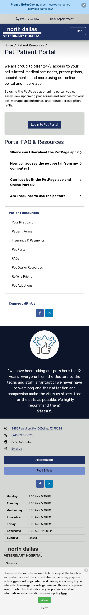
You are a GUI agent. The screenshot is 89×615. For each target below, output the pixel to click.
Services (11, 563)
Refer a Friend (22, 276)
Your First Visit (22, 222)
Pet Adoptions (22, 285)
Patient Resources (30, 45)
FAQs (15, 258)
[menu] (78, 31)
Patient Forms (22, 231)
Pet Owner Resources (27, 267)
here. (64, 593)
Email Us (17, 448)
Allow (44, 600)
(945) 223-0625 (22, 435)
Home (9, 45)
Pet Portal (19, 249)
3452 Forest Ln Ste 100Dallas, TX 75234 (37, 428)
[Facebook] (40, 313)
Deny (44, 608)
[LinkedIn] (49, 313)
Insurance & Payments (28, 240)
